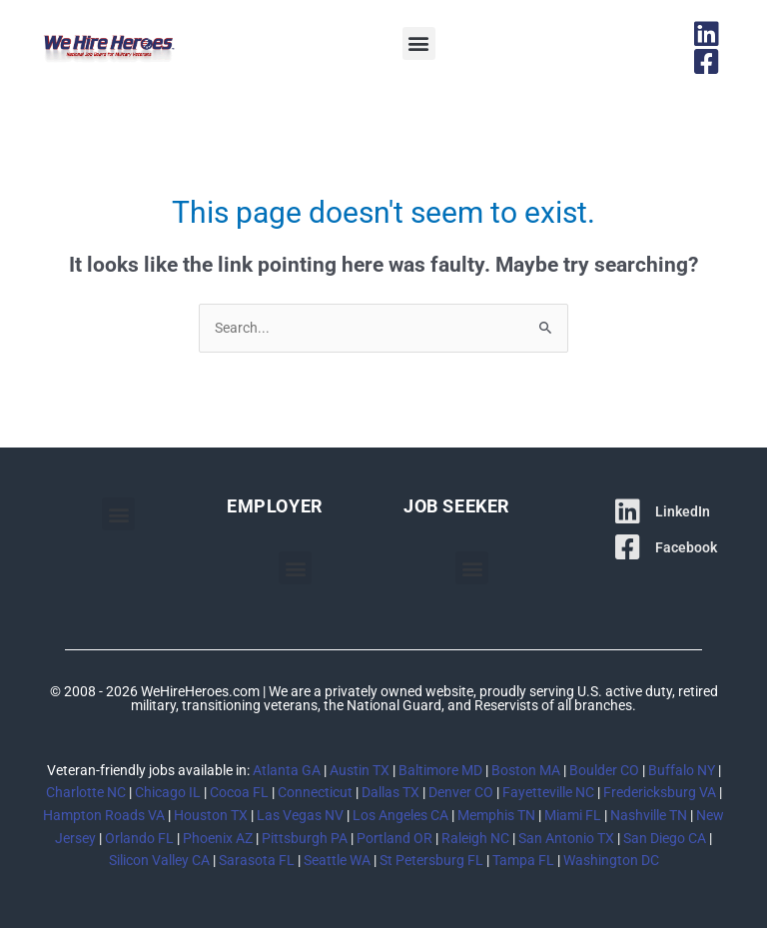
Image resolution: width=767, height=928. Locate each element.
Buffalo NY (681, 770)
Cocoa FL (239, 792)
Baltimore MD (440, 770)
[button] (418, 43)
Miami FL (572, 815)
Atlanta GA (287, 770)
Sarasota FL (257, 860)
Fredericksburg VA (659, 792)
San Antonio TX (566, 838)
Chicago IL (168, 792)
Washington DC (611, 860)
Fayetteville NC (548, 792)
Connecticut (315, 792)
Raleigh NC (475, 838)
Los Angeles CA (400, 815)
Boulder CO (604, 770)
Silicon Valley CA (159, 860)
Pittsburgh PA (305, 838)
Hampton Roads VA (104, 815)
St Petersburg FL (431, 860)
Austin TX (359, 770)
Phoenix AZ (218, 838)
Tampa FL (523, 860)
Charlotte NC (86, 792)
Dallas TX (390, 792)
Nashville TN (648, 815)
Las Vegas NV (300, 815)
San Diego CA (664, 838)
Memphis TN (496, 815)
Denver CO (460, 792)
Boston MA (525, 770)
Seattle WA (337, 860)
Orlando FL (139, 838)
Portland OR (394, 838)
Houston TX (211, 815)
